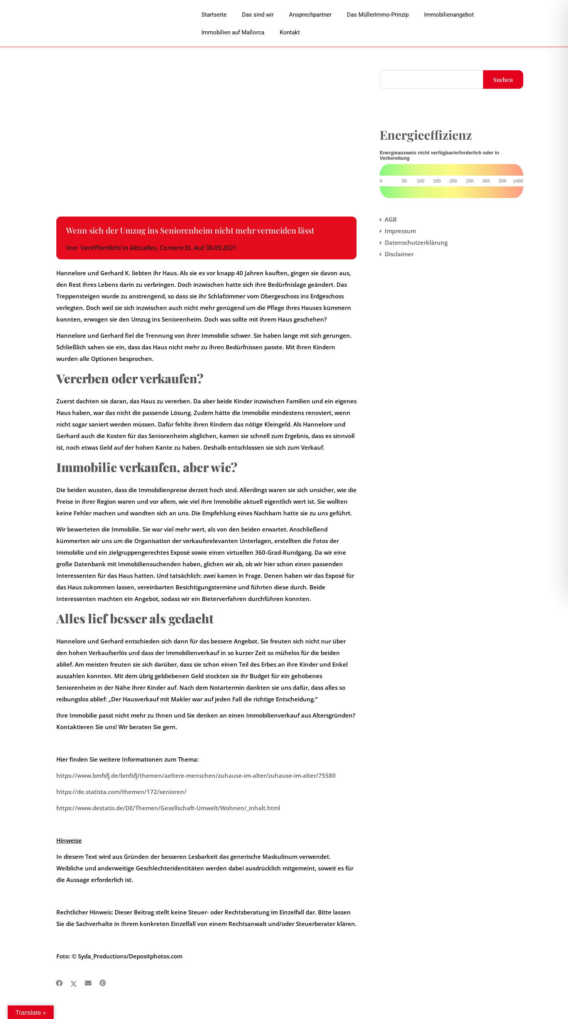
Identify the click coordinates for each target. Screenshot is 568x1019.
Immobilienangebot (449, 14)
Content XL (176, 248)
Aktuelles (143, 248)
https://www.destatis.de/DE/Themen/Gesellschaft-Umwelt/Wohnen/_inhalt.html (168, 808)
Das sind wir (258, 14)
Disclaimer (399, 254)
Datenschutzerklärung (416, 242)
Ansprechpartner (310, 14)
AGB (391, 219)
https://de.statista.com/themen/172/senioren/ (121, 792)
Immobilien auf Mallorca (232, 32)
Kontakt (290, 32)
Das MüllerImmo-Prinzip (378, 14)
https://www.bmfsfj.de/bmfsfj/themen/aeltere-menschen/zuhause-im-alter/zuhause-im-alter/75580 (196, 775)
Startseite (214, 14)
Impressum (400, 231)
